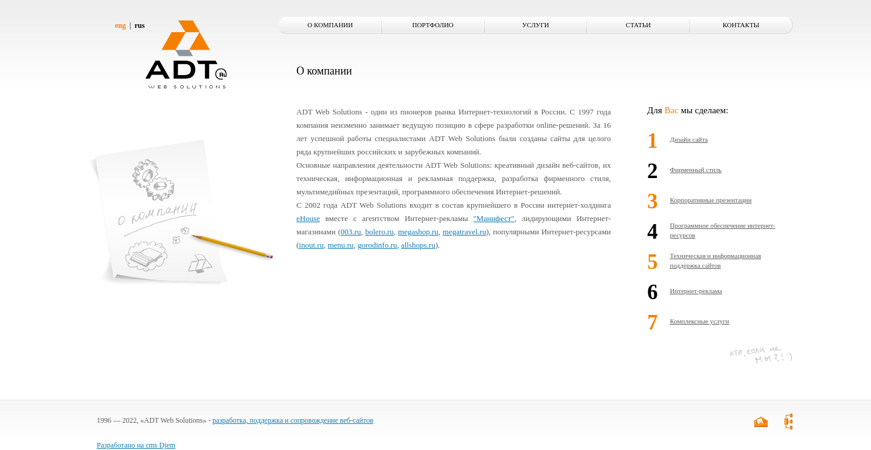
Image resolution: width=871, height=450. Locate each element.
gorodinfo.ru (377, 245)
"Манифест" (494, 218)
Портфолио (433, 24)
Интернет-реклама (696, 290)
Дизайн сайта (689, 139)
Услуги (535, 24)
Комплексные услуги (699, 321)
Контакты (741, 24)
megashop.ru (418, 231)
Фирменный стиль (696, 169)
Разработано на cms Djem (136, 445)
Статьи (638, 24)
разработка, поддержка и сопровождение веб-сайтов (292, 420)
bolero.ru (379, 231)
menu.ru (341, 245)
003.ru (351, 231)
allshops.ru (418, 245)
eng (120, 25)
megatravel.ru (464, 231)
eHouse (308, 218)
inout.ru (311, 245)
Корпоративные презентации (711, 199)
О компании (330, 24)
